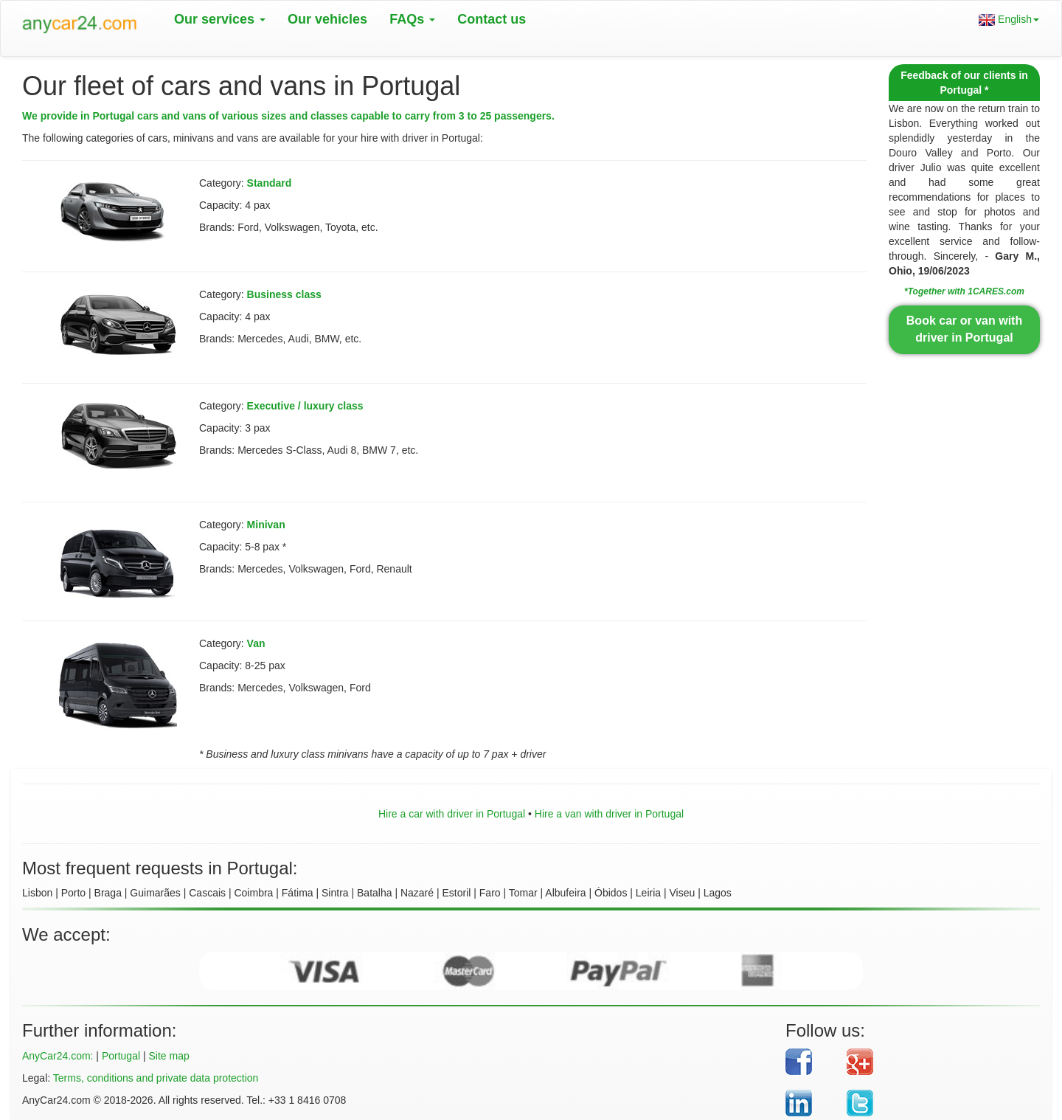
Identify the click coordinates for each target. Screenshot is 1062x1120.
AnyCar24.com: (57, 1056)
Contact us (491, 19)
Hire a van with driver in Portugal (609, 814)
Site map (168, 1056)
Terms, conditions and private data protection (156, 1078)
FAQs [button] (412, 19)
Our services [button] (220, 19)
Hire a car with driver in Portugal (451, 814)
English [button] (1009, 19)
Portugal (121, 1056)
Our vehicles (327, 19)
